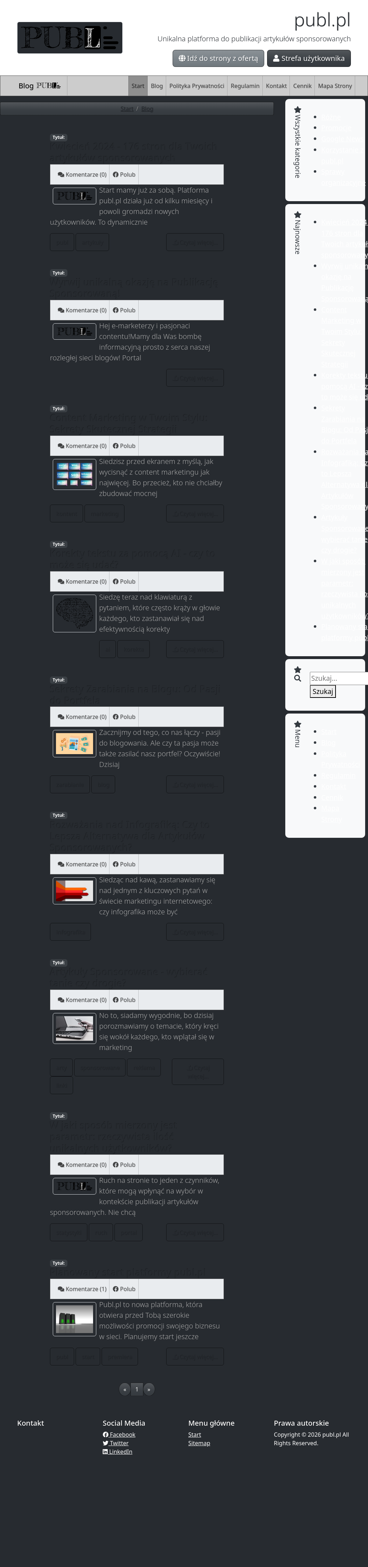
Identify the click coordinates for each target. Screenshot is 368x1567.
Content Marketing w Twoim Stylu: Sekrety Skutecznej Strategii (129, 423)
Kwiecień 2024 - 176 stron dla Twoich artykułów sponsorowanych (134, 152)
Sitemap (199, 1443)
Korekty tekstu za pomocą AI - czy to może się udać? (133, 559)
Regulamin (245, 86)
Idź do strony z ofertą (219, 58)
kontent (66, 513)
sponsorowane (100, 1067)
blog (103, 784)
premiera (120, 1356)
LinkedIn (117, 1452)
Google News (342, 138)
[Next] (149, 1389)
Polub (124, 174)
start (88, 1356)
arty (61, 1067)
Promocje (336, 127)
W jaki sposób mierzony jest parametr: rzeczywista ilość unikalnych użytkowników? (114, 1137)
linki (61, 1085)
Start (138, 86)
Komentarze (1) (82, 1289)
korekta (133, 649)
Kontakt (276, 86)
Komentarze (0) (82, 174)
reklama (144, 1067)
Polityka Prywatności (196, 86)
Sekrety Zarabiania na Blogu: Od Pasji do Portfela (135, 695)
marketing (104, 513)
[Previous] (125, 1389)
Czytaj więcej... (195, 242)
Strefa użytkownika (309, 58)
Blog (40, 85)
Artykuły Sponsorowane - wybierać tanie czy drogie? (129, 977)
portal (129, 1232)
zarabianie (70, 784)
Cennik (302, 86)
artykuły (92, 242)
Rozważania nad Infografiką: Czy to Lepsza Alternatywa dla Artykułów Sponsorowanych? (130, 836)
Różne (331, 117)
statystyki (68, 1232)
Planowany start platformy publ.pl (128, 1272)
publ (62, 242)
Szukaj (323, 691)
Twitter (116, 1443)
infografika (70, 932)
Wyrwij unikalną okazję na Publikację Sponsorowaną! (134, 288)
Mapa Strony (335, 86)
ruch (101, 1232)
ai (107, 649)
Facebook (119, 1434)
